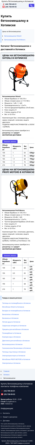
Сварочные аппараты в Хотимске (14, 326)
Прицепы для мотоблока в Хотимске (15, 329)
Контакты (6, 413)
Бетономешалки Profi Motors (14, 40)
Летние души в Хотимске (11, 322)
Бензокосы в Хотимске (10, 318)
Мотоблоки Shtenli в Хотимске (13, 307)
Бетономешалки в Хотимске (12, 344)
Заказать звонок (10, 142)
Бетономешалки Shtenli (12, 36)
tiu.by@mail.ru (11, 401)
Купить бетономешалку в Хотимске (17, 1)
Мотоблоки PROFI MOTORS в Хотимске (16, 359)
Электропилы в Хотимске (11, 363)
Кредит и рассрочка (10, 417)
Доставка (6, 421)
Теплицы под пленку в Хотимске (14, 352)
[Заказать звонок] (31, 5)
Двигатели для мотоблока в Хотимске (16, 341)
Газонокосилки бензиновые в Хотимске (16, 348)
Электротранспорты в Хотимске (13, 356)
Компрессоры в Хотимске (11, 337)
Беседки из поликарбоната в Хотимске (16, 311)
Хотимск (6, 375)
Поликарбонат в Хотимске (11, 333)
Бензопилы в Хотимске (10, 314)
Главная (6, 371)
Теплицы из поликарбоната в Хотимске (16, 303)
